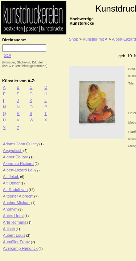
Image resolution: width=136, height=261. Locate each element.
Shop (73, 39)
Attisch (9, 229)
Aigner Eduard (15, 157)
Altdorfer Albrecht (18, 196)
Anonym (10, 209)
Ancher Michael (16, 202)
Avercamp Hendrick (20, 248)
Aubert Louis (14, 235)
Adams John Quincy (20, 144)
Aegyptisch (12, 150)
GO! (7, 55)
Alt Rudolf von (15, 189)
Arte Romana (14, 222)
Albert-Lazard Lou (18, 170)
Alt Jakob (11, 176)
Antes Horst (13, 216)
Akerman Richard (18, 163)
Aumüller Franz (16, 242)
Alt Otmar (11, 183)
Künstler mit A (95, 39)
